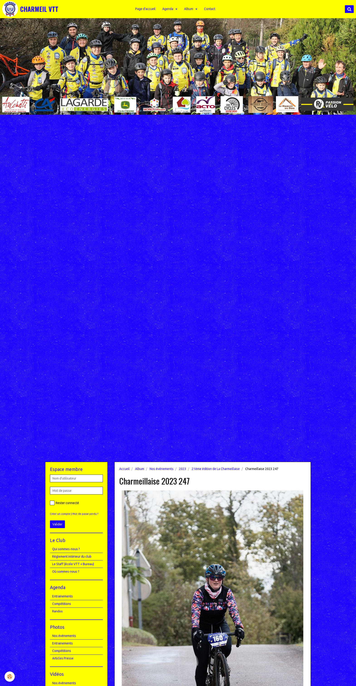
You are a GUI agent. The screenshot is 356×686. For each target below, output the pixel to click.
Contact (210, 9)
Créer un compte (60, 513)
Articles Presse (63, 658)
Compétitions (61, 604)
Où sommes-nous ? (65, 571)
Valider (57, 524)
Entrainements (62, 596)
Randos (57, 611)
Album (189, 9)
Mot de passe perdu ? (85, 513)
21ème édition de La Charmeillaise (216, 469)
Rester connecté (64, 503)
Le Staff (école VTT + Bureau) (73, 564)
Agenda (168, 9)
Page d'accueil (146, 9)
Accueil (124, 469)
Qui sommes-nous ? (66, 549)
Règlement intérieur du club (71, 556)
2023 (182, 469)
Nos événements (161, 469)
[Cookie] (10, 676)
